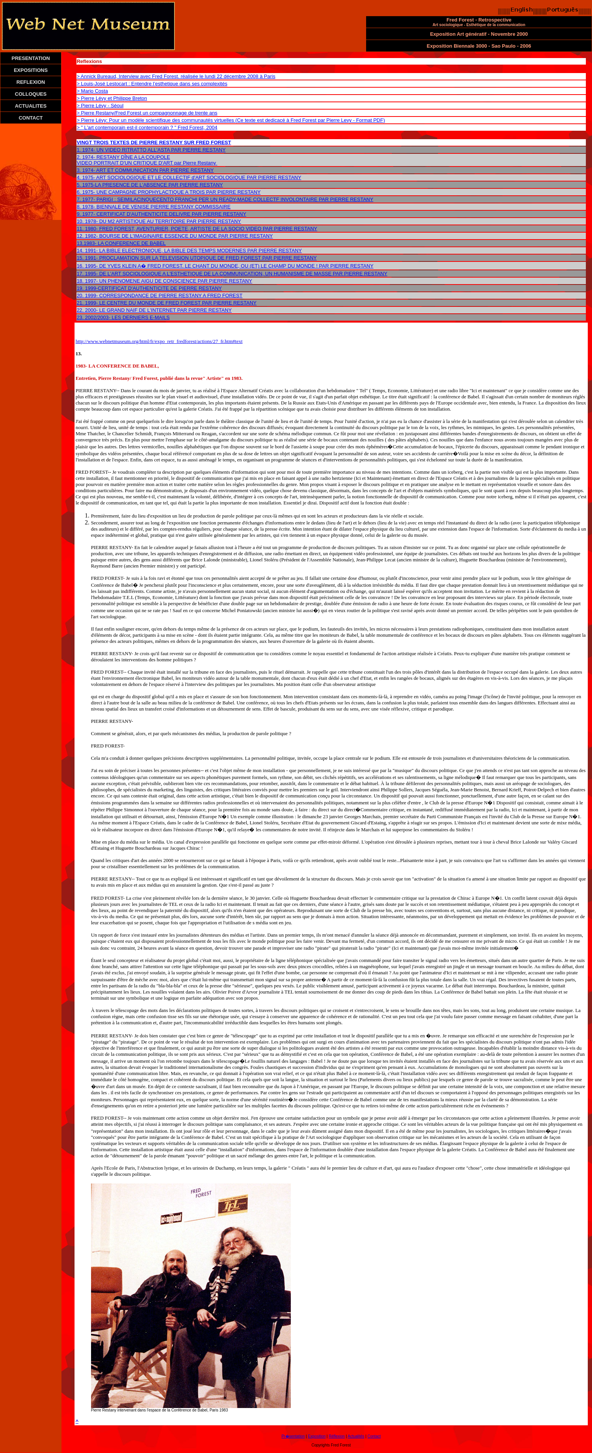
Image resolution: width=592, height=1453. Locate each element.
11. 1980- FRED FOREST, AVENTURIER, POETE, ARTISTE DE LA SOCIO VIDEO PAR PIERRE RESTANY (197, 228)
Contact (374, 1436)
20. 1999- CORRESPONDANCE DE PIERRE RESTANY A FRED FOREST (160, 295)
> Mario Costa (92, 91)
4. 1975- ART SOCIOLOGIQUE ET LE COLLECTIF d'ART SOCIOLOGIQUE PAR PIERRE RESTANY (189, 177)
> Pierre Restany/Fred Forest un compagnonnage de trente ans (147, 113)
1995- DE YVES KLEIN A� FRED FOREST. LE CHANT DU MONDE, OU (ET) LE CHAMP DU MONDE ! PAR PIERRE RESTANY (229, 266)
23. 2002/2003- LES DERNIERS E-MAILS (123, 317)
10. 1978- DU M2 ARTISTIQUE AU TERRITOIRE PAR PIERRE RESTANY (159, 221)
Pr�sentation (293, 1436)
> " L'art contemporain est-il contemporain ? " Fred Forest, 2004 (147, 127)
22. (81, 310)
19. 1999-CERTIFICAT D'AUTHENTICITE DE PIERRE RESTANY (149, 288)
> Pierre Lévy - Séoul (100, 105)
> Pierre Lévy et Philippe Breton (112, 98)
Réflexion (337, 1436)
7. (79, 199)
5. (79, 185)
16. (81, 266)
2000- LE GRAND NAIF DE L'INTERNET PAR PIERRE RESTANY (158, 310)
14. (81, 250)
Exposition (316, 1436)
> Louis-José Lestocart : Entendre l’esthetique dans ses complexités (152, 84)
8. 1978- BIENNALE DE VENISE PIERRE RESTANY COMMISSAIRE (153, 207)
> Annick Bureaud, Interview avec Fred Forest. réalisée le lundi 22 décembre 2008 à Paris (176, 76)
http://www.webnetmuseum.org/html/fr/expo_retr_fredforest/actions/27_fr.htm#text (159, 341)
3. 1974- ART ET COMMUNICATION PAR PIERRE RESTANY (145, 170)
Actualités (356, 1436)
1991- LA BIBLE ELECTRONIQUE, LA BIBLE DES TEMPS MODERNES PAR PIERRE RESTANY (193, 250)
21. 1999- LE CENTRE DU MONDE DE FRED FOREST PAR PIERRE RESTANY (167, 303)
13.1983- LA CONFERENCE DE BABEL (121, 243)
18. (80, 281)
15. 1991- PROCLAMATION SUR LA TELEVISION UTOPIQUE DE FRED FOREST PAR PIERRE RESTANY (197, 258)
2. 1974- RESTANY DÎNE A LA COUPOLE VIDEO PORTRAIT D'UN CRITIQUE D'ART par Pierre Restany (146, 160)
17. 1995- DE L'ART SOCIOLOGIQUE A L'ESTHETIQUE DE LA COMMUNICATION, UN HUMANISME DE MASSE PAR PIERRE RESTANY (232, 273)
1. (79, 150)
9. (79, 214)
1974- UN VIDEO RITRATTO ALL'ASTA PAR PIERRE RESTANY (154, 150)
